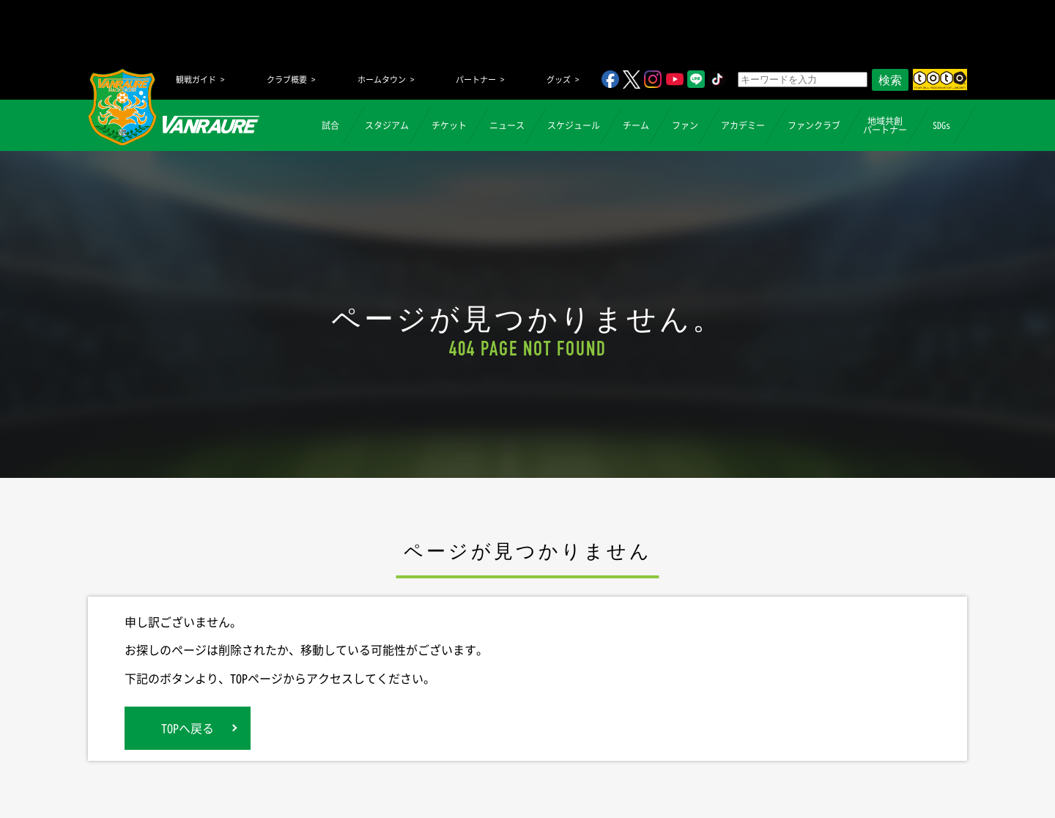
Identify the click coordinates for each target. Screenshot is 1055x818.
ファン (685, 125)
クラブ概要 (287, 79)
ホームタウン (382, 79)
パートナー (476, 79)
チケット (449, 125)
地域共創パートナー (885, 125)
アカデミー (743, 125)
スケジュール (573, 125)
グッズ (559, 79)
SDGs (941, 125)
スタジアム (387, 125)
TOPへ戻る (187, 728)
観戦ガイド (196, 79)
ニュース (507, 125)
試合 (330, 125)
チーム (636, 125)
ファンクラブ (814, 125)
